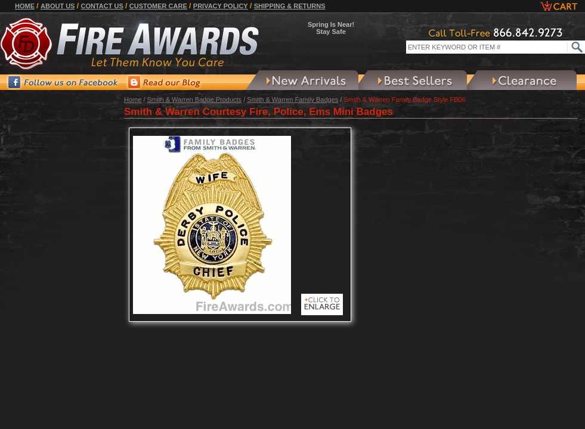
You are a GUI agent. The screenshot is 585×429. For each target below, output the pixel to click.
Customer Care (158, 6)
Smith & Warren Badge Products (194, 99)
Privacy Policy (220, 6)
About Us (58, 6)
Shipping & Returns (290, 6)
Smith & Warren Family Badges (292, 99)
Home (25, 6)
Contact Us (102, 6)
